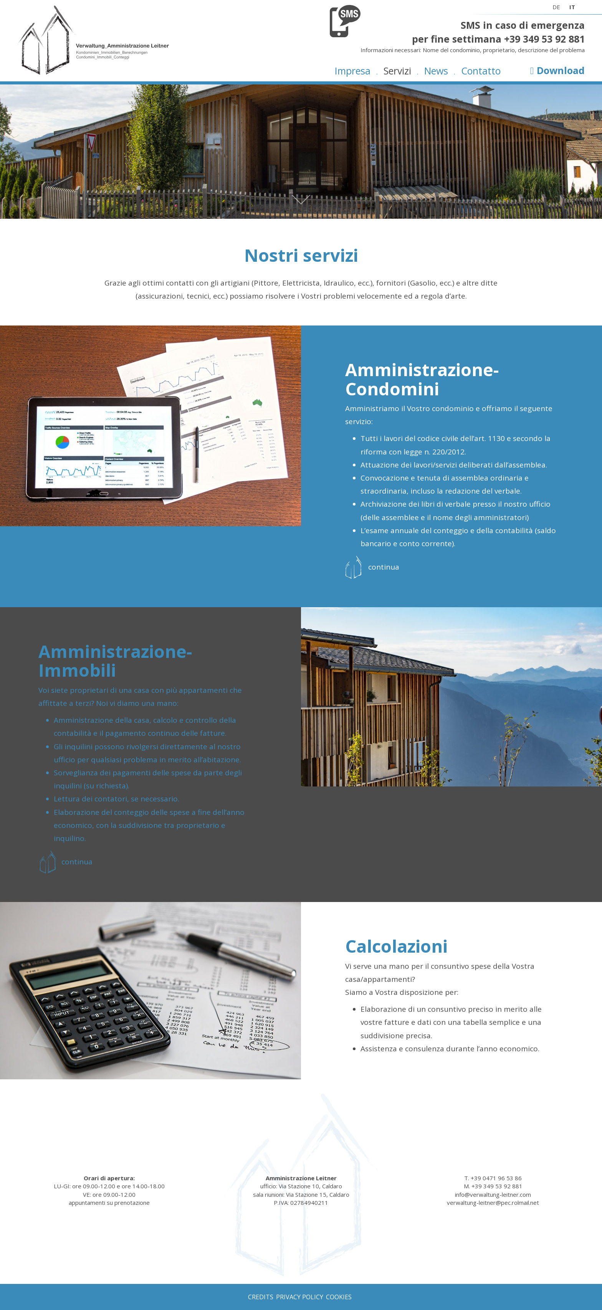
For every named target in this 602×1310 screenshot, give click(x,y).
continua (383, 567)
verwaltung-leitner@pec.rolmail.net (493, 1202)
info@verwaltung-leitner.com (493, 1194)
